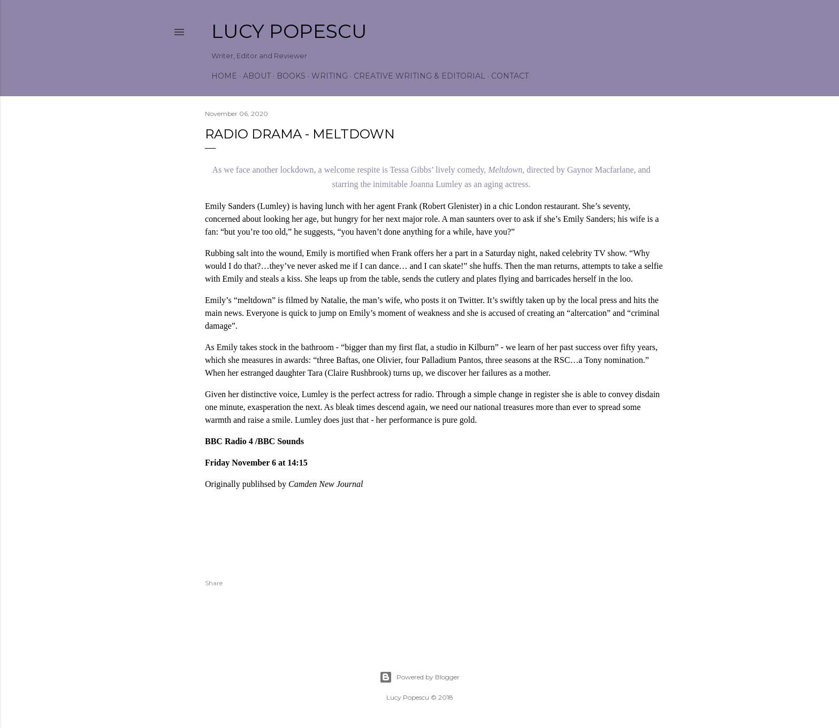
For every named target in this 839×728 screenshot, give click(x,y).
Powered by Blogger (419, 677)
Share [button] (214, 583)
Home (224, 76)
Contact (510, 76)
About (257, 76)
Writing (329, 76)
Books (291, 76)
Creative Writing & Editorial (419, 76)
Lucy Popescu (289, 31)
